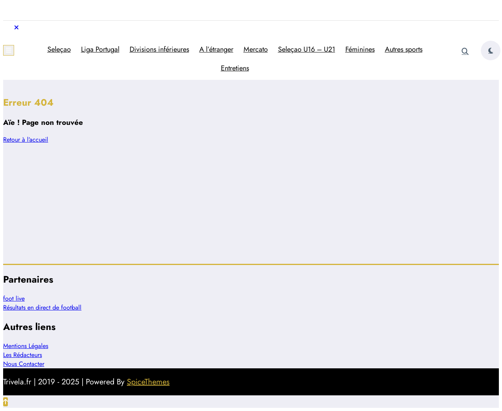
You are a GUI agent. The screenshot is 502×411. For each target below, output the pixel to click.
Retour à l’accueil (25, 139)
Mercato (256, 49)
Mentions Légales (25, 345)
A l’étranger (216, 49)
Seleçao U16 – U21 (306, 49)
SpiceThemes (148, 382)
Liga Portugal (100, 49)
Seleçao (59, 49)
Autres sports (404, 49)
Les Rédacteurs (22, 354)
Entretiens (235, 68)
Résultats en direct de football (42, 307)
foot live (14, 298)
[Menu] (8, 50)
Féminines (360, 49)
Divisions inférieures (159, 49)
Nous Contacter (23, 363)
